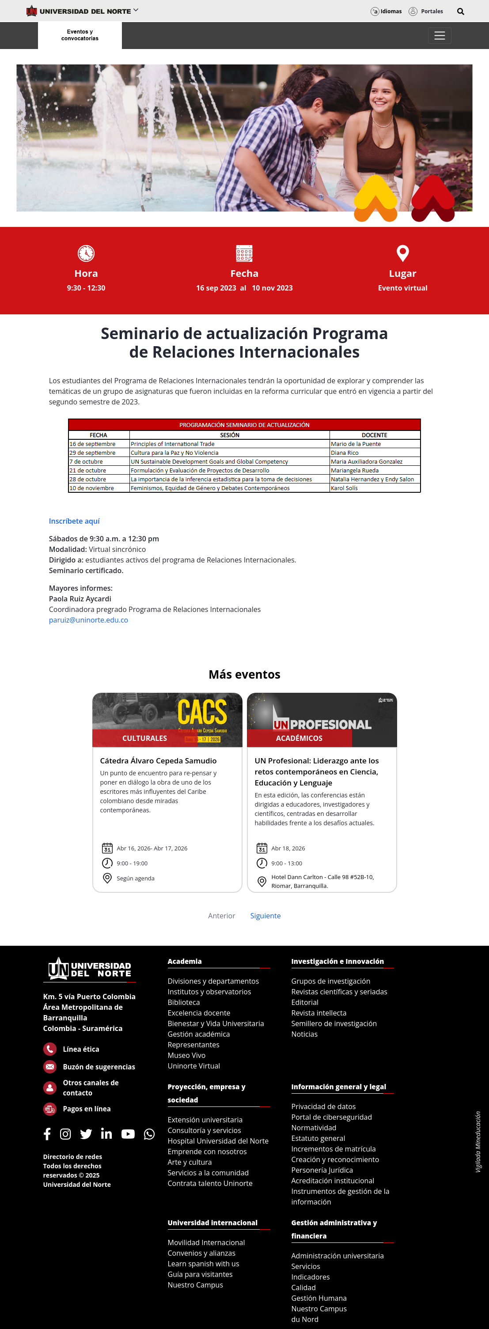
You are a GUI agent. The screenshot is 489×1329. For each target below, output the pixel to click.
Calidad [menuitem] (304, 1287)
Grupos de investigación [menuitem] (331, 981)
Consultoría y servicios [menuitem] (204, 1130)
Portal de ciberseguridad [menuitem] (332, 1117)
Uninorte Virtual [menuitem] (194, 1066)
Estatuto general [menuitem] (318, 1138)
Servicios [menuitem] (306, 1266)
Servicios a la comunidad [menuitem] (208, 1173)
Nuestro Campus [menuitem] (196, 1285)
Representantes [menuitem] (194, 1045)
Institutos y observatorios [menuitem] (209, 992)
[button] (460, 11)
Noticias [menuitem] (305, 1034)
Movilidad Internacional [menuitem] (206, 1242)
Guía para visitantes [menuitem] (200, 1274)
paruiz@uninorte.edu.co (89, 620)
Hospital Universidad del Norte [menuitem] (218, 1141)
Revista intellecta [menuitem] (319, 1013)
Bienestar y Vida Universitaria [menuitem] (216, 1023)
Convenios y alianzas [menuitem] (202, 1253)
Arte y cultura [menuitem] (190, 1162)
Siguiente (265, 916)
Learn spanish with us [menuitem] (203, 1264)
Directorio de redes (72, 1156)
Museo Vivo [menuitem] (187, 1055)
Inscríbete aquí (74, 521)
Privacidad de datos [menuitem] (324, 1106)
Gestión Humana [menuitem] (319, 1298)
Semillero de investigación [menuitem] (334, 1023)
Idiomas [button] (386, 11)
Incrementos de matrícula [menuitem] (334, 1149)
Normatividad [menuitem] (314, 1128)
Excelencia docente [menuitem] (199, 1013)
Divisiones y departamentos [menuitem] (213, 981)
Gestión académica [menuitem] (199, 1034)
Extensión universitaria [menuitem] (205, 1120)
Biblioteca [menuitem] (184, 1002)
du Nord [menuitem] (305, 1319)
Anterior (221, 916)
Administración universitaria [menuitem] (338, 1256)
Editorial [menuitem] (305, 1002)
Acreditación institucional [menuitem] (333, 1181)
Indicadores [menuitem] (311, 1277)
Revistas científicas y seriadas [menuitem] (339, 992)
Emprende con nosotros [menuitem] (207, 1151)
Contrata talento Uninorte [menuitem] (210, 1183)
